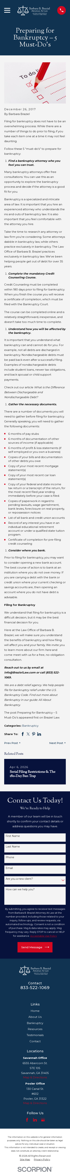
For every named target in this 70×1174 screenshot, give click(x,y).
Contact (35, 1041)
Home (35, 1011)
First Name (13, 836)
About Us (35, 1017)
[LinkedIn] (35, 1120)
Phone (10, 857)
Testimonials (35, 1035)
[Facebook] (27, 1120)
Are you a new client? (19, 878)
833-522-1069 (35, 987)
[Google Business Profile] (43, 1120)
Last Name (13, 846)
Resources (35, 1029)
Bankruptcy (30, 725)
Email (9, 868)
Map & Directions (35, 1077)
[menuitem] (25, 1159)
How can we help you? (20, 889)
